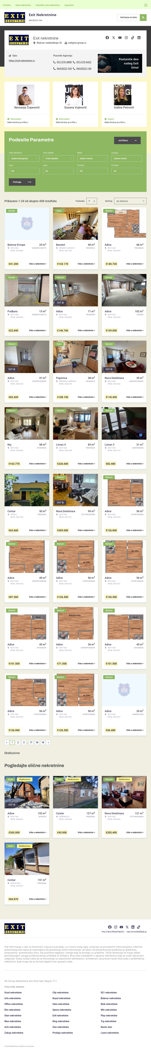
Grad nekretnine (13, 991)
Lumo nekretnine (110, 1031)
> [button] (48, 741)
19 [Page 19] (43, 741)
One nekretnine (60, 1026)
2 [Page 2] (18, 741)
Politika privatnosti (113, 931)
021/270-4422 (83, 62)
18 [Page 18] (37, 741)
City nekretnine (60, 991)
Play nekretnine (109, 1014)
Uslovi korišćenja (137, 931)
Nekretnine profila (18, 122)
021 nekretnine (109, 991)
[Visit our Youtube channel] (121, 926)
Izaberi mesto (120, 157)
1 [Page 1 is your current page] (12, 741)
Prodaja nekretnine (62, 1031)
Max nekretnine (12, 1020)
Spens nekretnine (61, 1008)
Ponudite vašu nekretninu (48, 5)
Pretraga (22, 181)
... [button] (27, 741)
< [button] (7, 741)
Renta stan (106, 1026)
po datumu (122, 200)
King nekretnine (60, 1020)
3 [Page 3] (24, 741)
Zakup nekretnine (13, 1031)
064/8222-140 (83, 68)
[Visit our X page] (127, 926)
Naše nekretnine (23, 5)
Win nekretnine (109, 1008)
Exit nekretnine (60, 1014)
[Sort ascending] (89, 200)
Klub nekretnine (109, 1003)
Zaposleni (69, 5)
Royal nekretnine (61, 997)
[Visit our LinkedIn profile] (133, 926)
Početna (7, 5)
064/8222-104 (35, 20)
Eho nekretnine (12, 1008)
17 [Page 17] (31, 741)
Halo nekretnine (60, 1003)
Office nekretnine (13, 1003)
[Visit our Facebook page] (110, 926)
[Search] (143, 17)
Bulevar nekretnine (111, 997)
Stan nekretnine (12, 1014)
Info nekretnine (12, 997)
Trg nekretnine (108, 1020)
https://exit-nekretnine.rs (22, 60)
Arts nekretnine (12, 1026)
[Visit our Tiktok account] (138, 926)
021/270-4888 (64, 62)
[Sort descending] (94, 200)
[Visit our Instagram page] (115, 926)
